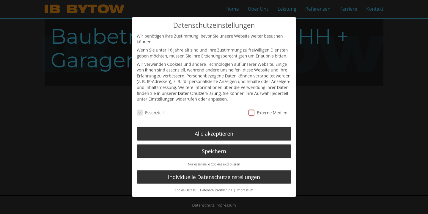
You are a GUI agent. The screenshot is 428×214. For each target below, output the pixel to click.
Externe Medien (267, 106)
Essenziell (150, 106)
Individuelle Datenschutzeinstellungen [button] (214, 170)
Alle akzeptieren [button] (214, 127)
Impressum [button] (245, 184)
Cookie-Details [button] (185, 184)
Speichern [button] (214, 144)
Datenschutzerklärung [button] (216, 184)
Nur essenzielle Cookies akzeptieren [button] (214, 158)
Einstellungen (161, 93)
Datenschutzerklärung (199, 87)
